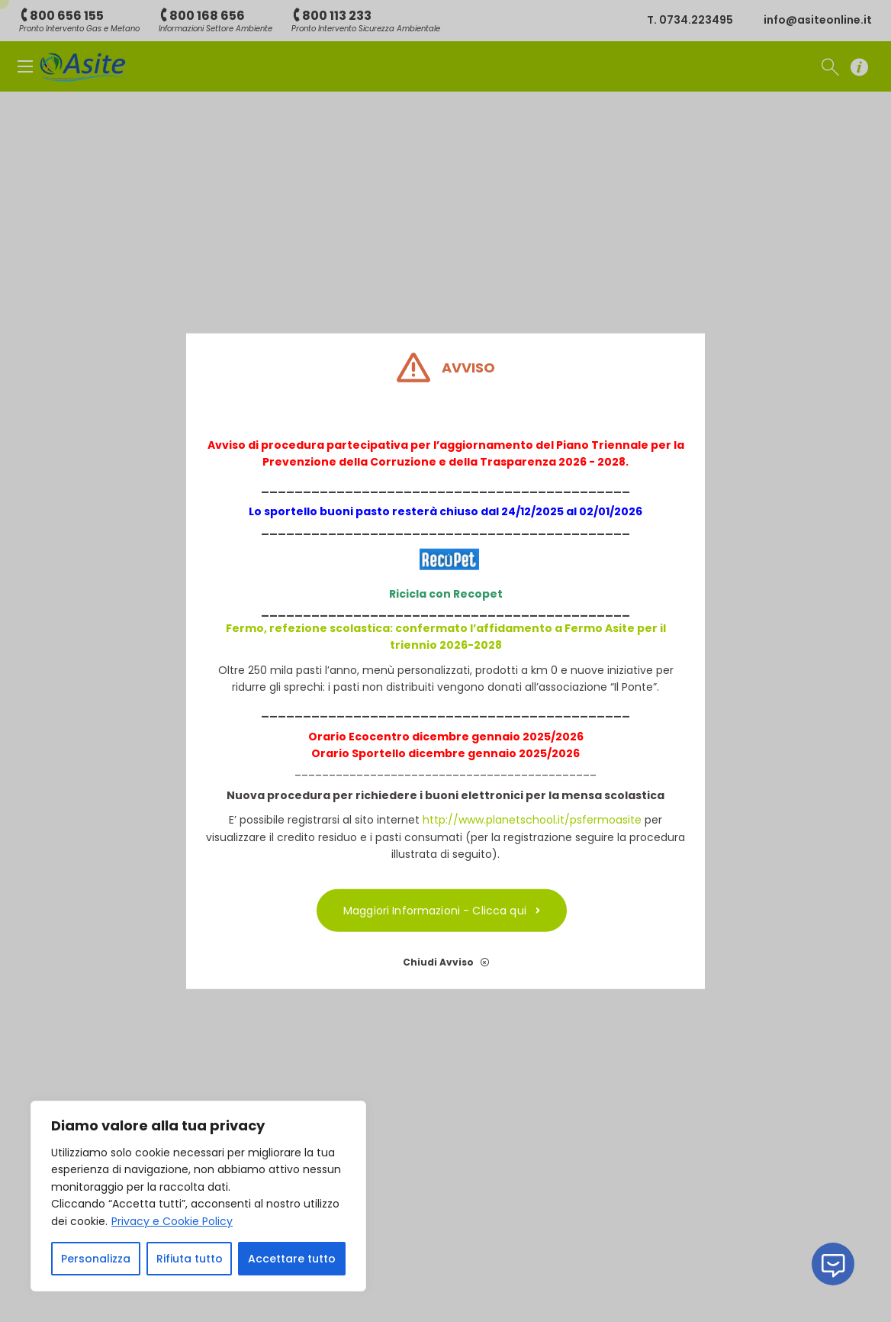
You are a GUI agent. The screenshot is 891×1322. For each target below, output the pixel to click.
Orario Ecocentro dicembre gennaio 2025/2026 (446, 735)
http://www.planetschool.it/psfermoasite (532, 819)
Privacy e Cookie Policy (172, 1221)
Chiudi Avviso (446, 962)
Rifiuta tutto (189, 1258)
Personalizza (95, 1258)
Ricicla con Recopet (446, 593)
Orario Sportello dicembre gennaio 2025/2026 (445, 753)
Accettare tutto (292, 1258)
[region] (198, 1196)
